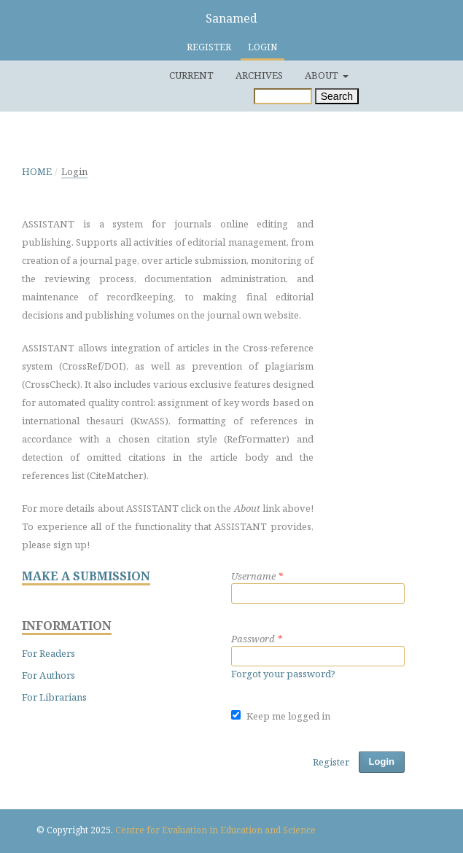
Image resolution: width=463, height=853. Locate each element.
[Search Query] (283, 96)
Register (209, 47)
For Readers (48, 653)
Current (191, 75)
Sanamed (231, 18)
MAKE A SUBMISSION (86, 576)
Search (337, 96)
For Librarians (54, 697)
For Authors (48, 675)
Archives (259, 75)
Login (262, 47)
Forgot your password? (283, 673)
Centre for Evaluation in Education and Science (215, 830)
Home (37, 171)
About (323, 75)
